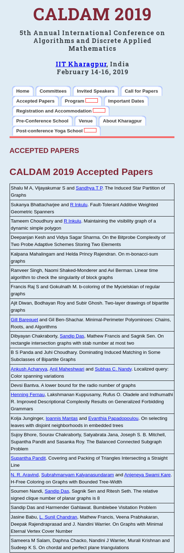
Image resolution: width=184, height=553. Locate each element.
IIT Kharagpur (81, 64)
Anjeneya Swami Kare (147, 474)
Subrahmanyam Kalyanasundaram (77, 474)
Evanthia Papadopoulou (113, 418)
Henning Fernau (28, 394)
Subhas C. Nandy (113, 369)
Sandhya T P (89, 188)
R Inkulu (79, 204)
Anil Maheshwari (67, 369)
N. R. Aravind (25, 474)
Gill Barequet (24, 319)
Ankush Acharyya (29, 369)
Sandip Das (72, 336)
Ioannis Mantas (62, 418)
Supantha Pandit (28, 458)
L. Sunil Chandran (58, 517)
